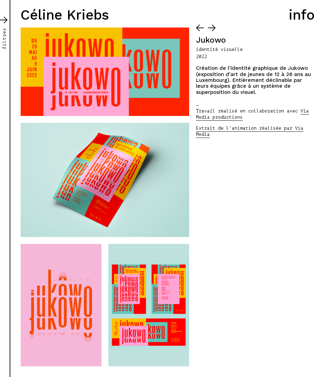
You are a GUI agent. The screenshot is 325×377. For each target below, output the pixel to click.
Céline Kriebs (65, 15)
